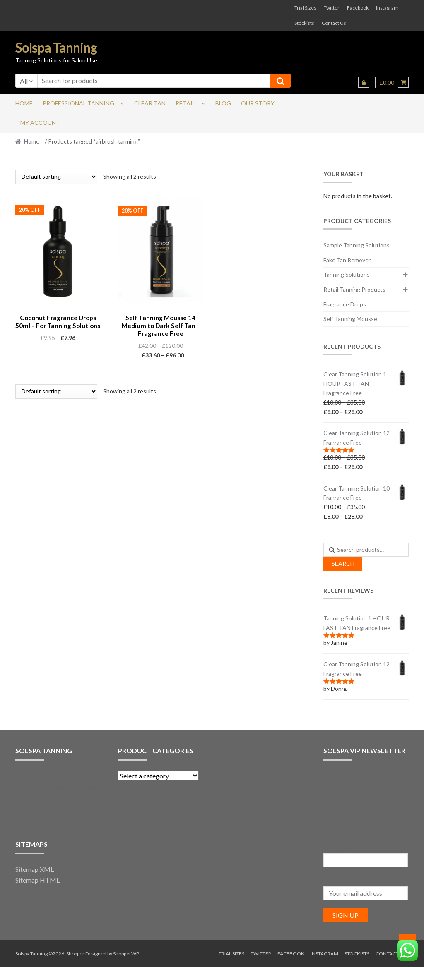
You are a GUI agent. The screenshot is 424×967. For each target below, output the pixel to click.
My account (40, 122)
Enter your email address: (362, 881)
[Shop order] (56, 177)
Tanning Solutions (346, 274)
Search (343, 563)
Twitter (332, 8)
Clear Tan (150, 103)
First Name (340, 848)
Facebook (358, 8)
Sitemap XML (34, 869)
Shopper (75, 953)
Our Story (258, 103)
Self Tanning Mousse (350, 318)
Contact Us (334, 23)
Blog (223, 103)
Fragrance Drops (344, 304)
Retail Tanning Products (354, 289)
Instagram (387, 8)
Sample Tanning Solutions (356, 245)
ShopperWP (126, 953)
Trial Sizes (305, 8)
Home (24, 103)
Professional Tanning (78, 103)
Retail (185, 103)
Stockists (304, 23)
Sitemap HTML (37, 880)
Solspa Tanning (56, 47)
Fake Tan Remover (347, 259)
